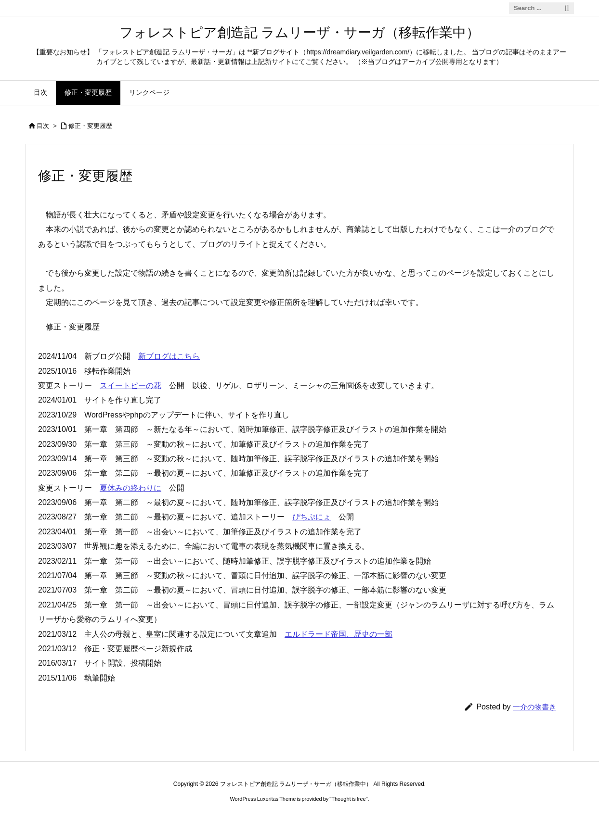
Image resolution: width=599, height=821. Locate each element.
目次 (43, 125)
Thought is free (348, 799)
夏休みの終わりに (130, 488)
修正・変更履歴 (90, 125)
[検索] (567, 8)
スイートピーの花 (130, 385)
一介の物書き (534, 707)
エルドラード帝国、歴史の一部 (338, 634)
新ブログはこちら (169, 356)
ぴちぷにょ (311, 517)
